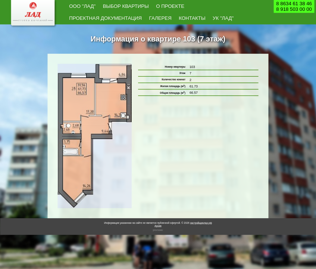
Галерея (201, 6)
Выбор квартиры (104, 6)
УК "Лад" (241, 6)
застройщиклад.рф (201, 211)
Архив (158, 214)
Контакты (222, 6)
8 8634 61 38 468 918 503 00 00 (294, 6)
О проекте (131, 6)
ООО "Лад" (76, 6)
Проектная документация (167, 6)
